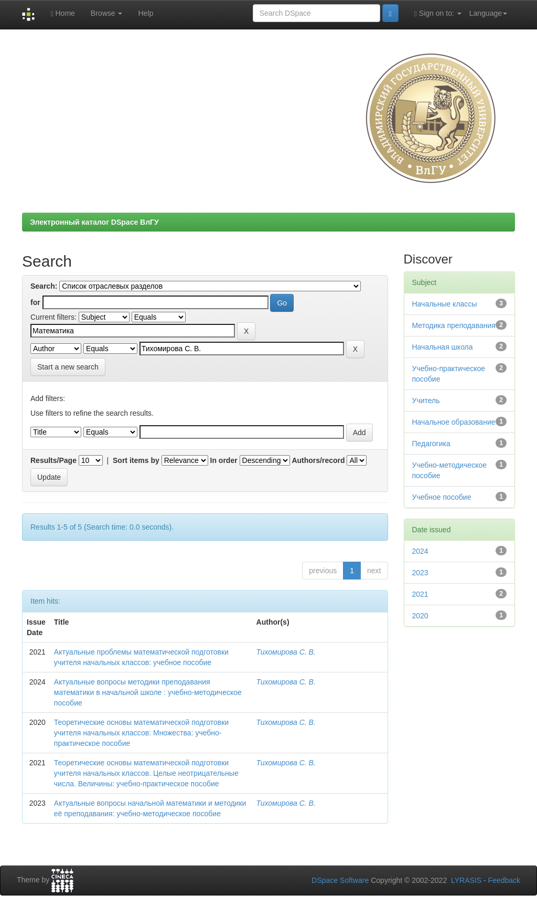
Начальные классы (444, 304)
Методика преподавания (454, 325)
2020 (420, 616)
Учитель (426, 400)
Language (488, 13)
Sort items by (136, 460)
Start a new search (68, 367)
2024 (420, 551)
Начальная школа (442, 347)
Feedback (504, 880)
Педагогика (431, 443)
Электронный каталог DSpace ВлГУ (94, 222)
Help (145, 13)
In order (224, 460)
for (35, 302)
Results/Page (53, 460)
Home (62, 13)
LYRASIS (466, 880)
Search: (43, 286)
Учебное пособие (441, 497)
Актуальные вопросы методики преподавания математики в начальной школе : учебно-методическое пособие (148, 692)
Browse (107, 13)
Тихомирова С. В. (286, 652)
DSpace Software (340, 880)
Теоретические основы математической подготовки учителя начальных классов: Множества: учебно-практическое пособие (141, 732)
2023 (420, 572)
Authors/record (318, 460)
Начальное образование (454, 422)
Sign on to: (437, 13)
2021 (420, 594)
